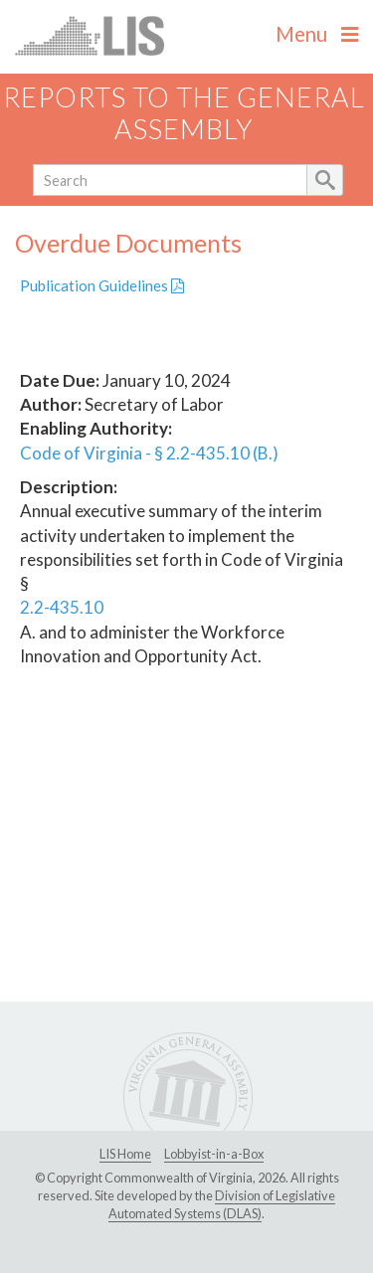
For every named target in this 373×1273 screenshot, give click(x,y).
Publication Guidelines (102, 285)
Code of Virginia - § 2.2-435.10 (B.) (149, 453)
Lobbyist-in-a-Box (214, 1154)
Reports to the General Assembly (184, 113)
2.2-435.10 (61, 607)
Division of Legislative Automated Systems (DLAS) (221, 1204)
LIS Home (125, 1154)
